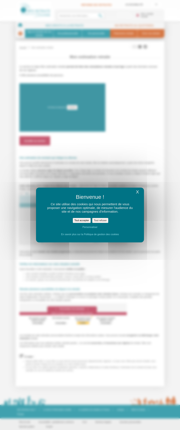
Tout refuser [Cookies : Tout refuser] (100, 220)
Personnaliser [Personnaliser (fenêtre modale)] (90, 227)
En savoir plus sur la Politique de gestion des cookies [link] (90, 234)
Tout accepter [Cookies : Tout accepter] (81, 220)
